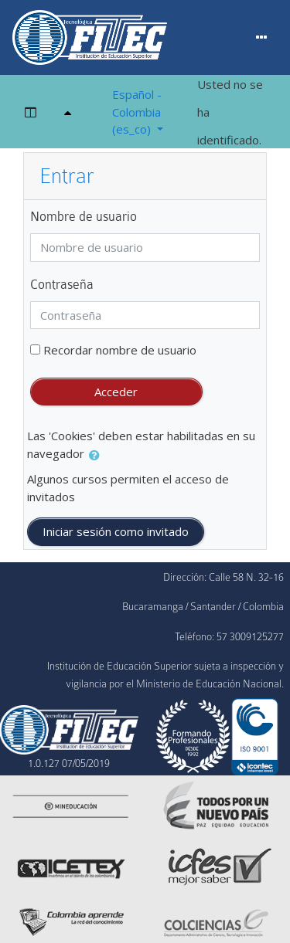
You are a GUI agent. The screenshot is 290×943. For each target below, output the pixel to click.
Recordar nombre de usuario (119, 350)
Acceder (116, 391)
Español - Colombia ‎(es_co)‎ (137, 111)
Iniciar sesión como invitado (116, 531)
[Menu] (262, 37)
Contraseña (62, 284)
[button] (97, 455)
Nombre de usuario (83, 216)
